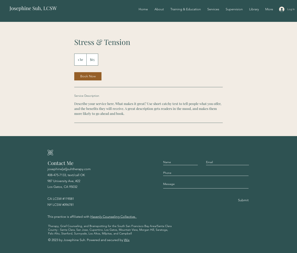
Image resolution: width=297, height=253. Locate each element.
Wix (127, 240)
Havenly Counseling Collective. (113, 217)
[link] (87, 76)
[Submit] (243, 200)
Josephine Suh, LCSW (33, 8)
